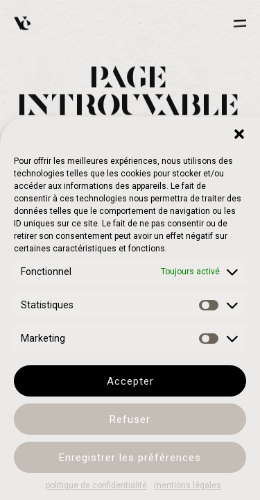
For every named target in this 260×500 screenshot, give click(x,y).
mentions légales (187, 485)
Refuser (130, 419)
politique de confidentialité (96, 485)
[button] (239, 134)
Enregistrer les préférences (130, 457)
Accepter (130, 381)
